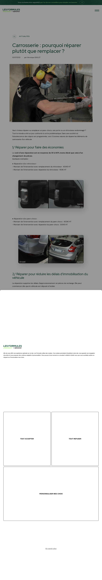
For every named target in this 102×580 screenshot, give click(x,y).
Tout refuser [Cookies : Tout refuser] (75, 439)
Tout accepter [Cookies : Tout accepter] (27, 439)
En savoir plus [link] (51, 549)
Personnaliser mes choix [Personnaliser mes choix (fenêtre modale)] (51, 494)
